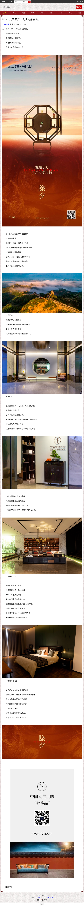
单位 (32, 13)
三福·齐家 (6, 24)
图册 (23, 13)
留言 (79, 13)
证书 (60, 13)
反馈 (42, 904)
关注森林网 (49, 897)
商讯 (70, 13)
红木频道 (79, 1)
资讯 (14, 13)
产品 (42, 13)
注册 (11, 1)
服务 (51, 13)
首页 (4, 13)
